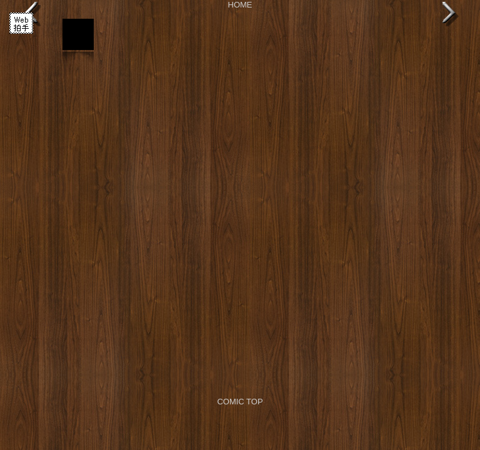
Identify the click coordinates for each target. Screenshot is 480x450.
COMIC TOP (239, 401)
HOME (240, 4)
